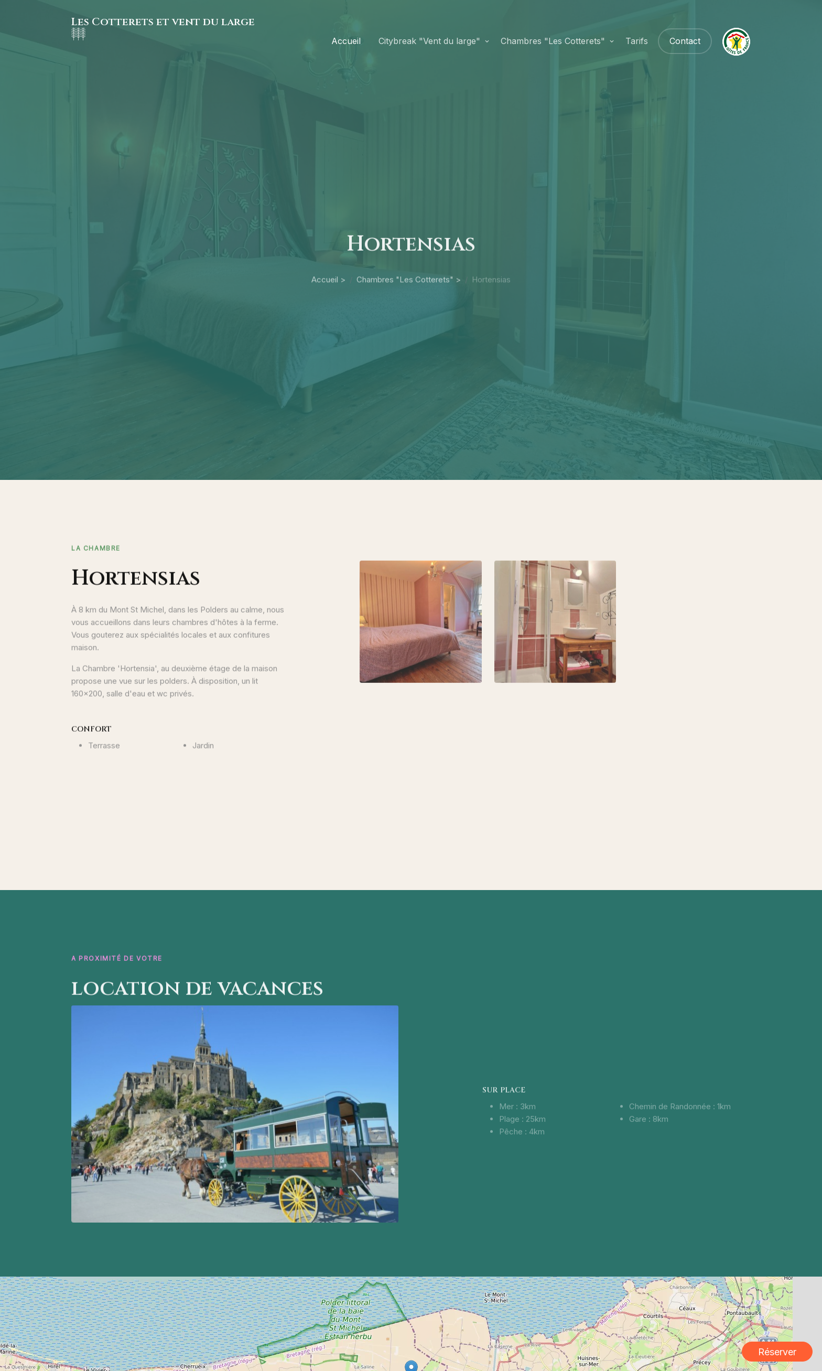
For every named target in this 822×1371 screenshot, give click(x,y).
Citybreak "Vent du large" (429, 41)
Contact (684, 41)
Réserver (777, 1351)
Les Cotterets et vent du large (163, 22)
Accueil (346, 41)
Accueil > (328, 314)
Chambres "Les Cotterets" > (408, 314)
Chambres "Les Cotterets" (553, 41)
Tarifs (636, 41)
